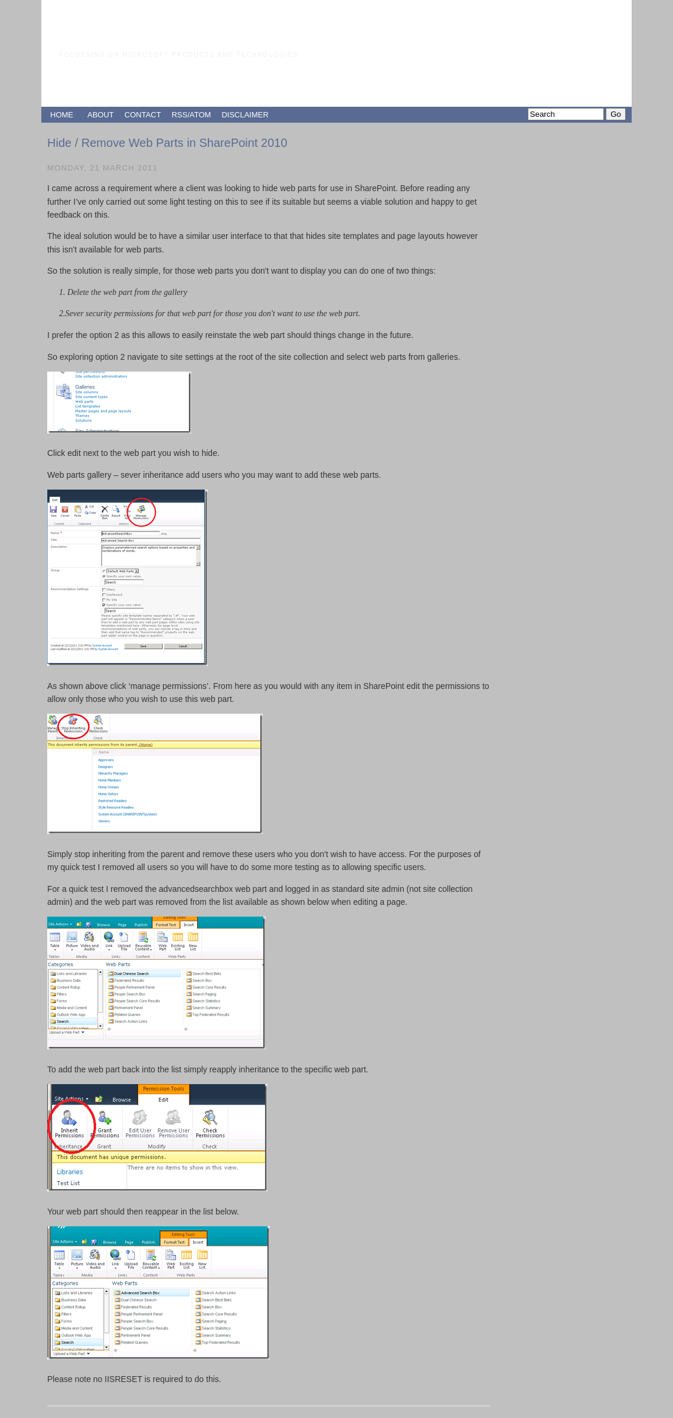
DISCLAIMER (244, 114)
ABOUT (100, 114)
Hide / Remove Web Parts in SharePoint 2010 (167, 142)
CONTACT (143, 114)
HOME (61, 114)
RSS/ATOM (191, 114)
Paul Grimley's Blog (159, 32)
